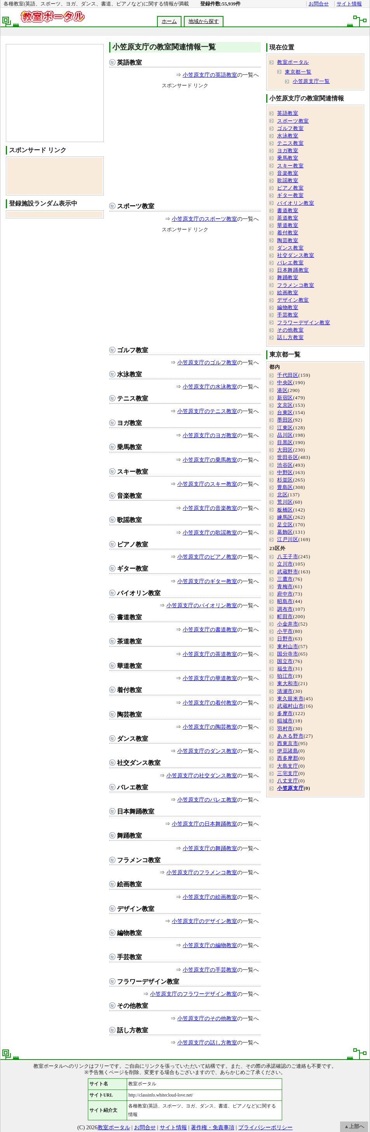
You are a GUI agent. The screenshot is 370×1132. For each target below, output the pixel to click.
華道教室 (129, 666)
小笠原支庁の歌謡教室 (210, 532)
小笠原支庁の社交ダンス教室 (201, 775)
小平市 (285, 631)
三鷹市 (285, 579)
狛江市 (285, 676)
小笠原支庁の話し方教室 (207, 1042)
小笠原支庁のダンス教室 (207, 751)
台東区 (285, 412)
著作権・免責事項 (212, 1127)
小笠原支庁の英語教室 (210, 75)
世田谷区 (287, 457)
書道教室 (129, 617)
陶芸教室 (129, 714)
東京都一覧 (298, 72)
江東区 (285, 428)
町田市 (285, 616)
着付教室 (129, 690)
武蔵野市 (287, 572)
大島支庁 (287, 766)
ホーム (169, 21)
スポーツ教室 (135, 206)
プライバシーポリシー (265, 1127)
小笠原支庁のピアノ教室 (207, 557)
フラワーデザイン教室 (148, 981)
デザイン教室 (135, 908)
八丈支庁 (287, 781)
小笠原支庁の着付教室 (210, 703)
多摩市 (285, 713)
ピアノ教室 (132, 544)
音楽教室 (129, 495)
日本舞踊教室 (135, 811)
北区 (282, 494)
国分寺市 (287, 654)
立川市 (285, 564)
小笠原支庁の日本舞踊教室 (204, 824)
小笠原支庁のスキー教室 (207, 484)
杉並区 (285, 480)
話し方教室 (132, 1030)
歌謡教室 (129, 520)
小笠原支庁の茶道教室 (210, 654)
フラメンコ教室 (139, 860)
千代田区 (287, 375)
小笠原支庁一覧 (311, 81)
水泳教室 (129, 374)
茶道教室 (129, 641)
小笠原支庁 (290, 788)
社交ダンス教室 (139, 762)
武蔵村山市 (290, 706)
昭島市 (285, 601)
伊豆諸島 (287, 751)
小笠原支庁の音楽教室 (210, 508)
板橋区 (285, 510)
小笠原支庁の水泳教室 (210, 386)
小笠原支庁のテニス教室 (207, 411)
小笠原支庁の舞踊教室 (210, 848)
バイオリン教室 (139, 593)
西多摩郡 (287, 758)
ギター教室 (132, 568)
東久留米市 (290, 698)
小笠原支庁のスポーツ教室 (204, 219)
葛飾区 (285, 532)
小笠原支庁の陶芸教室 (210, 727)
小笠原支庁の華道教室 (210, 678)
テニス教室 (132, 398)
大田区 (285, 450)
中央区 (285, 382)
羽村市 (285, 728)
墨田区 (285, 420)
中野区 (285, 472)
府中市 (285, 594)
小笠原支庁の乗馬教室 (210, 460)
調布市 (285, 609)
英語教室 (129, 62)
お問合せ (319, 4)
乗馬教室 (129, 447)
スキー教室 (132, 471)
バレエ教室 (132, 787)
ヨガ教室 (129, 423)
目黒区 (285, 442)
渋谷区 (285, 465)
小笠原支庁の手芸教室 (210, 970)
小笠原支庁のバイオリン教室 (201, 605)
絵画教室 (129, 884)
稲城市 (285, 721)
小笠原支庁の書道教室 (210, 629)
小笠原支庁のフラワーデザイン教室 (193, 994)
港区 (282, 390)
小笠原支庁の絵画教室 (210, 897)
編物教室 (129, 933)
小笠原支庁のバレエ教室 (207, 799)
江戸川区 (287, 539)
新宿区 (285, 398)
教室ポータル (293, 62)
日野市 (285, 639)
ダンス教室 (132, 738)
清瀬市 (285, 691)
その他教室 (132, 1005)
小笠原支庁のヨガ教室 (210, 435)
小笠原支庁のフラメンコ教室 (201, 872)
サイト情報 (349, 4)
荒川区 (285, 502)
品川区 (285, 435)
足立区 (285, 524)
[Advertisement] (185, 143)
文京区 (285, 405)
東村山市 (287, 646)
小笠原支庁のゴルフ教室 (207, 362)
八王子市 (287, 556)
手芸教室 (129, 957)
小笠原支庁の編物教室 (210, 945)
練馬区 (285, 517)
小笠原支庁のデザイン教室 (204, 921)
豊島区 (285, 487)
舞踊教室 (129, 835)
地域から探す (203, 21)
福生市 (285, 668)
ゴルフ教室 (132, 350)
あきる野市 (290, 736)
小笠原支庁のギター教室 (207, 581)
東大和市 (287, 683)
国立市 (285, 661)
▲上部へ (354, 1126)
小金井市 (287, 624)
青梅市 (285, 586)
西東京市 (287, 743)
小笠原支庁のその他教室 (207, 1018)
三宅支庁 (287, 773)
